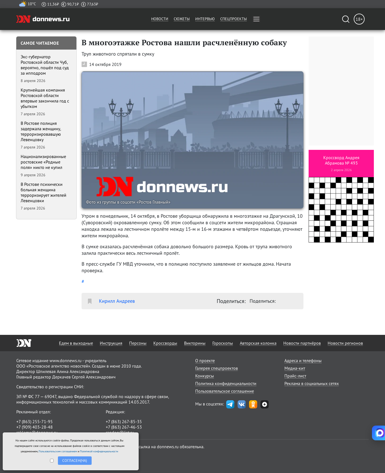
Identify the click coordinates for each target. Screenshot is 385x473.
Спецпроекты (233, 18)
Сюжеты (182, 18)
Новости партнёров (302, 343)
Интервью (205, 18)
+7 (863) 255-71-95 (34, 421)
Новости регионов (345, 343)
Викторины (195, 343)
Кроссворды (165, 343)
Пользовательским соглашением (58, 451)
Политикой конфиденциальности (99, 451)
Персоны (138, 343)
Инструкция (111, 343)
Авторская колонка (258, 343)
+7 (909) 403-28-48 (34, 427)
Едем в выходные (76, 343)
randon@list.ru (120, 432)
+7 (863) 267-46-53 (124, 427)
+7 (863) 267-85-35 (124, 421)
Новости (159, 18)
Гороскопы (222, 343)
